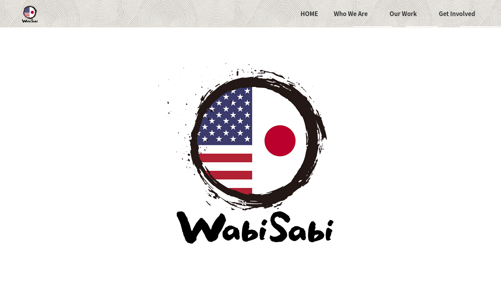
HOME (309, 13)
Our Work (403, 13)
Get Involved (457, 13)
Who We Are (351, 13)
